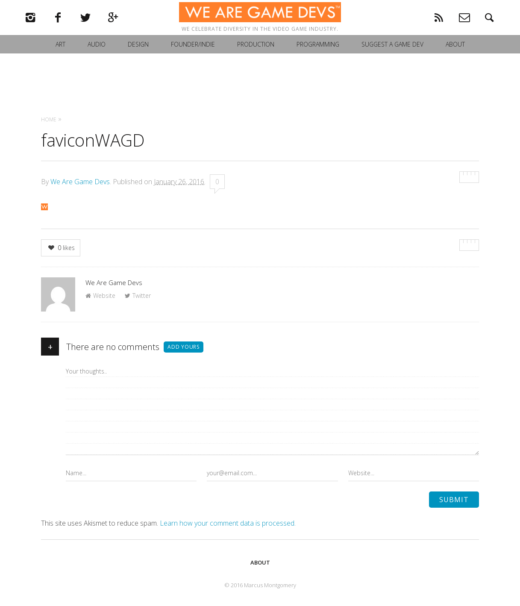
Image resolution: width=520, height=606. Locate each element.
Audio (97, 57)
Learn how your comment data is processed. (228, 523)
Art (60, 57)
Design (138, 57)
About (455, 57)
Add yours (183, 346)
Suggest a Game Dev (392, 57)
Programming (318, 57)
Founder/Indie (193, 57)
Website (100, 295)
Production (255, 57)
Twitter (138, 295)
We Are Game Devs (80, 181)
